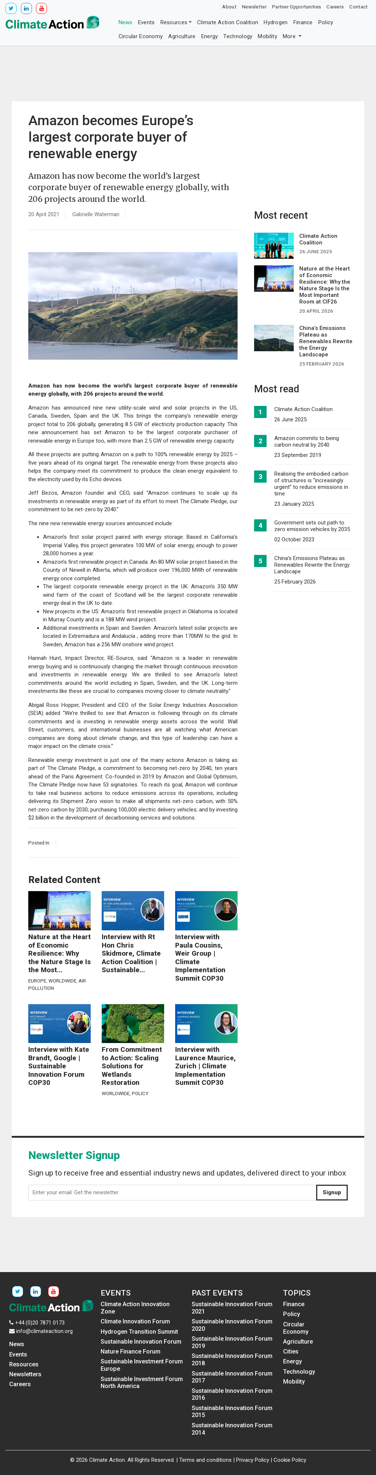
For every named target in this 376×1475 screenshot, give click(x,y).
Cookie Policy (290, 1460)
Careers (335, 7)
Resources (174, 22)
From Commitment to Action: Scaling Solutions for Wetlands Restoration (132, 1066)
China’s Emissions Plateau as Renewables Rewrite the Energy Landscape (312, 565)
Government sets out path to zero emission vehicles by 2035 (312, 526)
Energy (209, 36)
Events (146, 22)
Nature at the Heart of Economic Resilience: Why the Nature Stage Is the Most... (59, 953)
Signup (332, 1192)
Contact (358, 7)
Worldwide (62, 981)
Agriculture (181, 36)
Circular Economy (141, 36)
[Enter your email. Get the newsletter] (172, 1193)
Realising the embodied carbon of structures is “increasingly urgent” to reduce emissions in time (311, 484)
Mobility (267, 36)
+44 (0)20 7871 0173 (40, 1322)
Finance (303, 22)
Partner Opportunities (296, 7)
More (290, 36)
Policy (325, 22)
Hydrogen (276, 22)
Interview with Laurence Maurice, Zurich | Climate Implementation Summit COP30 (205, 1066)
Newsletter (254, 7)
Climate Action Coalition (227, 22)
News (126, 22)
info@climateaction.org (44, 1331)
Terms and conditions (205, 1460)
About (229, 7)
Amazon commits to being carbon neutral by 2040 (306, 441)
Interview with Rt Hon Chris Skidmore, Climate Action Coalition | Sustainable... (131, 953)
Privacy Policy (252, 1460)
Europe (37, 981)
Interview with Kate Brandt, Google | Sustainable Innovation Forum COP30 (58, 1066)
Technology (237, 36)
